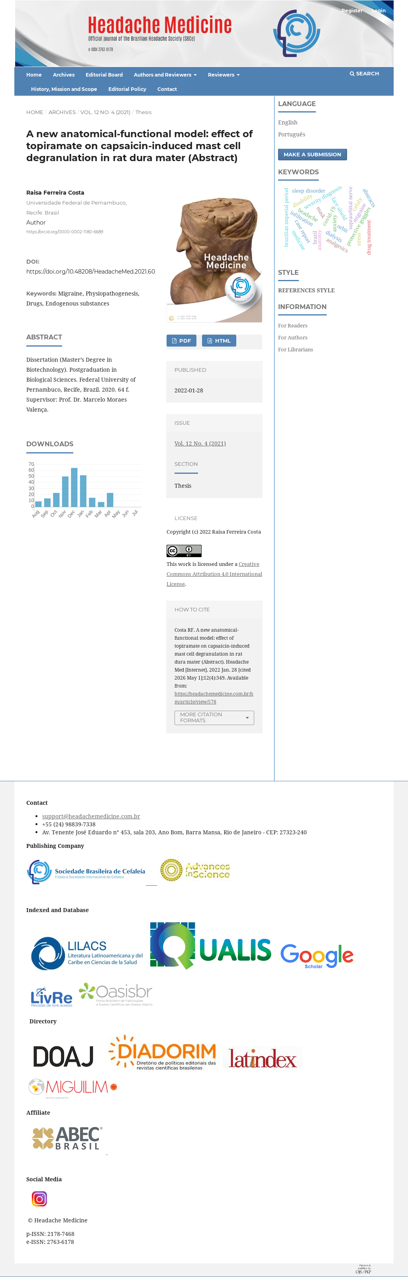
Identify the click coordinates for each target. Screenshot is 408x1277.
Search (364, 73)
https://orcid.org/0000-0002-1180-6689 (64, 231)
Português (291, 134)
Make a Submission (312, 154)
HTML (222, 340)
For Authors (293, 337)
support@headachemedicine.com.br (91, 816)
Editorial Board (104, 75)
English (288, 122)
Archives (64, 75)
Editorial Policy (127, 89)
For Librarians (295, 349)
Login (379, 11)
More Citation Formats (201, 717)
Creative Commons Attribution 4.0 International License (214, 573)
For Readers (293, 325)
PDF (184, 340)
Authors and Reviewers (163, 75)
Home (34, 75)
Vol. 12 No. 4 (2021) (105, 112)
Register (352, 11)
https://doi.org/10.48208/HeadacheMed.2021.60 (90, 271)
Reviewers (221, 75)
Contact (167, 89)
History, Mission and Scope (64, 89)
